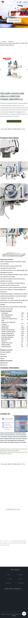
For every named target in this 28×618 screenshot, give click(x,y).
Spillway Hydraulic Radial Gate (8, 433)
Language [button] (25, 2)
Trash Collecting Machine (10, 440)
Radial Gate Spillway (9, 442)
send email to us (14, 121)
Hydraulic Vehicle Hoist (13, 436)
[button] (17, 2)
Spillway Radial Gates (10, 438)
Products (10, 41)
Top (24, 613)
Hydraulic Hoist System (20, 442)
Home (4, 41)
